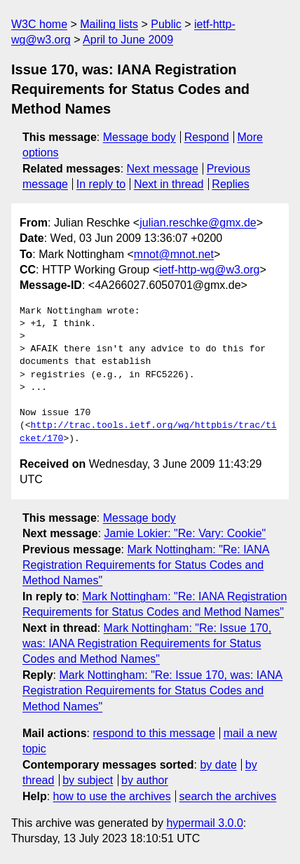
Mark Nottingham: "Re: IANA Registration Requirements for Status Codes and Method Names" (146, 565)
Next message (162, 169)
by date (218, 765)
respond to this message (153, 733)
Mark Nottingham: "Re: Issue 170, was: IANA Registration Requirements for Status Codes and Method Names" (146, 644)
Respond (206, 137)
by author (144, 780)
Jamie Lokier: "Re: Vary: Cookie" (185, 533)
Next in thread (169, 184)
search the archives (228, 796)
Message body (139, 137)
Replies (230, 184)
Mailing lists (109, 24)
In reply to (100, 184)
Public (166, 24)
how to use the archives (112, 796)
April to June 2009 (128, 40)
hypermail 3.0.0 (204, 823)
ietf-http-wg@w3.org (209, 270)
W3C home (39, 24)
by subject (87, 780)
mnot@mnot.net (174, 254)
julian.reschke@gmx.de (198, 223)
